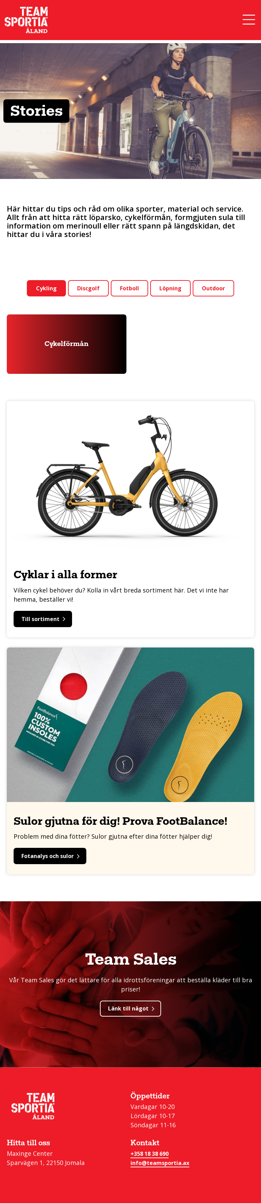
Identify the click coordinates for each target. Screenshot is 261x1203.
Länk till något (131, 1008)
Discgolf (88, 288)
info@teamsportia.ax (159, 1163)
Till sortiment (43, 619)
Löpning (170, 288)
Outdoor (213, 288)
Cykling (46, 288)
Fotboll (129, 288)
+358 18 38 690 (149, 1154)
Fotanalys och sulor (50, 856)
